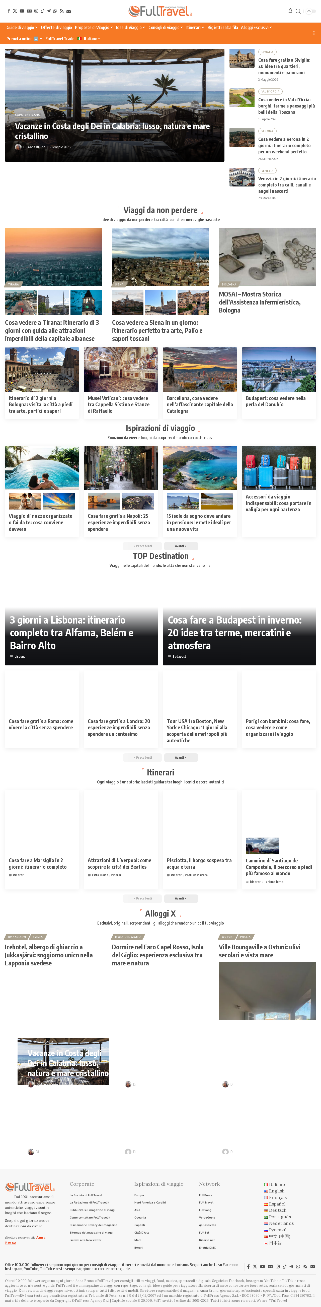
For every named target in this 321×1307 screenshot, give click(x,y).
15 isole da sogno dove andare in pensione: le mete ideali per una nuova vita (199, 522)
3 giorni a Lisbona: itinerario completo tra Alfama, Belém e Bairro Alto (71, 633)
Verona (267, 131)
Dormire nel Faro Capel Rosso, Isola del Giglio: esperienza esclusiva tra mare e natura (158, 955)
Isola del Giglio (128, 936)
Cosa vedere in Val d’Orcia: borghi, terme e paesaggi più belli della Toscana (286, 105)
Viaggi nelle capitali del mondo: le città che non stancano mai (160, 565)
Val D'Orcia (271, 91)
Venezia (268, 170)
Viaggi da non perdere (161, 210)
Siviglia (268, 51)
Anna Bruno (36, 147)
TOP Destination (161, 556)
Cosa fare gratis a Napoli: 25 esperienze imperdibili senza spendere (119, 522)
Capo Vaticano (28, 115)
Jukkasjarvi (17, 936)
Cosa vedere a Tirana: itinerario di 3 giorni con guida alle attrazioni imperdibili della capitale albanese (52, 330)
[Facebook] (9, 11)
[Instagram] (36, 11)
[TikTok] (42, 11)
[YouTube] (22, 11)
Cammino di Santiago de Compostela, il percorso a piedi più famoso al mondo (279, 866)
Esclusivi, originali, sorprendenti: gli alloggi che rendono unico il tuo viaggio (160, 923)
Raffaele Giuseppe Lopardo (158, 1152)
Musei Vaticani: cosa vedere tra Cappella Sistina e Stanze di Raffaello (118, 404)
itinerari (18, 875)
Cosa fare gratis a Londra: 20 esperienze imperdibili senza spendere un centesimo (119, 727)
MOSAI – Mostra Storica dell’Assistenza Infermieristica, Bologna (260, 302)
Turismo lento (273, 882)
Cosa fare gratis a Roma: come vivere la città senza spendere (41, 724)
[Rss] (61, 11)
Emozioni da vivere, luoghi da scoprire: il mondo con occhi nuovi (160, 437)
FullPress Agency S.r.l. (221, 1296)
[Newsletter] (68, 11)
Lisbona (20, 656)
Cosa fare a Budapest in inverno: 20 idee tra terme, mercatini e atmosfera (235, 633)
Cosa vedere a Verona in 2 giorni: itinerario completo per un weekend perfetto (284, 145)
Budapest (179, 656)
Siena (119, 284)
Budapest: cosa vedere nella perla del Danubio (276, 401)
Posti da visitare (196, 875)
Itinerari (160, 772)
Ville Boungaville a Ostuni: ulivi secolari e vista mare (259, 951)
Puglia (245, 936)
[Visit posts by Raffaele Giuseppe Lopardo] (128, 1152)
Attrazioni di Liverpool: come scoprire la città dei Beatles (119, 863)
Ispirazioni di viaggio (160, 428)
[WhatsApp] (55, 11)
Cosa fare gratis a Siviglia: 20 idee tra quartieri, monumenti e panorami (284, 66)
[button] (298, 11)
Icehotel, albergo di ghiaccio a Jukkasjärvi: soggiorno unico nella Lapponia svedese (49, 955)
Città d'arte (100, 875)
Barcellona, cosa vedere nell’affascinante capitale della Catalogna (200, 404)
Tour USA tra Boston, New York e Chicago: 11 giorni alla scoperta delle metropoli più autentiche (197, 730)
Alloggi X (160, 913)
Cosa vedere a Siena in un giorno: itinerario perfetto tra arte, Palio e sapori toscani (157, 330)
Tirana (13, 284)
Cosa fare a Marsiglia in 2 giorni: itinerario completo (38, 863)
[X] (15, 11)
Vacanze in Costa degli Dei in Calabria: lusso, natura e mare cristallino (68, 1063)
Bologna (229, 284)
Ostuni (227, 936)
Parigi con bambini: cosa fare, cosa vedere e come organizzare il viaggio (278, 727)
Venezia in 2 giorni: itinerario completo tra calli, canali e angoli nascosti (287, 185)
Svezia (38, 936)
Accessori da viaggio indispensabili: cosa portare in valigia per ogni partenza (278, 502)
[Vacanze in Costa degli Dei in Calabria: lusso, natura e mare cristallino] (114, 105)
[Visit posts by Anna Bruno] (18, 147)
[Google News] (29, 11)
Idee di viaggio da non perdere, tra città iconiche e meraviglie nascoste (161, 219)
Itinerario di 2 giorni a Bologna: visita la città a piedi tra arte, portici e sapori (41, 404)
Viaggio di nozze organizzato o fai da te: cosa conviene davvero (40, 522)
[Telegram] (49, 11)
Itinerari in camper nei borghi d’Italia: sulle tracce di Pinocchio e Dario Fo (259, 1125)
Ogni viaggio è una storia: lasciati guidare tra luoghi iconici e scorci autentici (160, 782)
